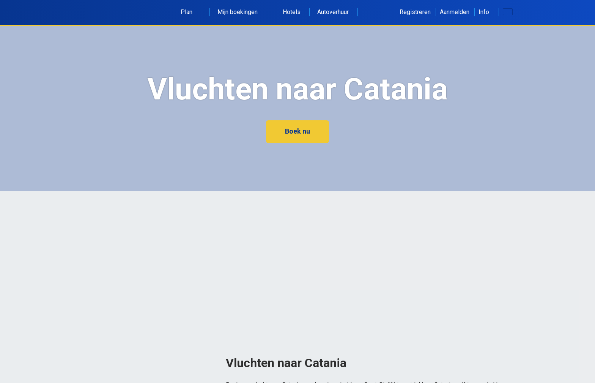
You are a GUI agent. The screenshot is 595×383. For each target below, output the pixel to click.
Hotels (292, 12)
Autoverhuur (333, 12)
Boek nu (297, 131)
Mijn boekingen (241, 12)
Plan (191, 12)
